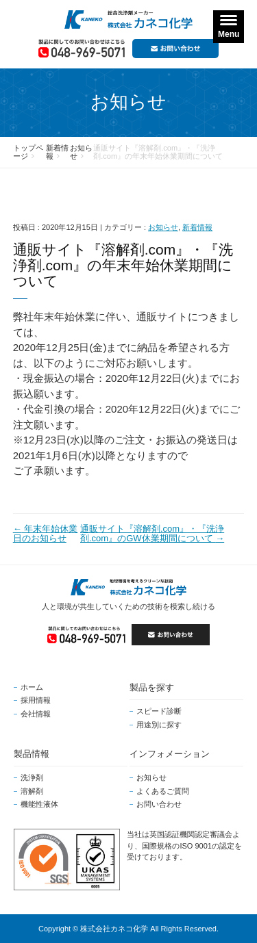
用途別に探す (159, 725)
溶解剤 (32, 791)
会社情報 (36, 714)
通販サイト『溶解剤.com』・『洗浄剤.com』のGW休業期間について (152, 533)
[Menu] (228, 26)
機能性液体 (39, 804)
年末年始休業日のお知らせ (45, 533)
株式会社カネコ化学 (114, 929)
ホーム (32, 687)
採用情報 (36, 700)
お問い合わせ (159, 804)
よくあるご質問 (162, 791)
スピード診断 (159, 711)
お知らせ (163, 227)
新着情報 (197, 227)
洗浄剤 (32, 777)
